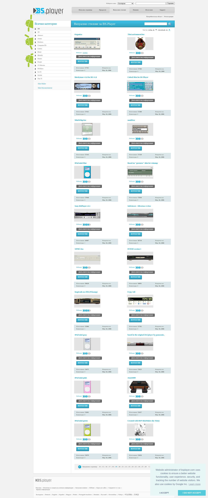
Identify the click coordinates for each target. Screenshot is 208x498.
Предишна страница (89, 466)
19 (116, 466)
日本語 (136, 494)
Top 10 (40, 78)
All (39, 28)
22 (126, 466)
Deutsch (47, 494)
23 (129, 466)
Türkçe (120, 494)
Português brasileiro (85, 494)
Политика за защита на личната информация (58, 488)
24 (132, 466)
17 (109, 466)
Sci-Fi (39, 72)
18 (113, 466)
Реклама (38, 488)
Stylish (40, 75)
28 (145, 466)
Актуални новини (81, 488)
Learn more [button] (194, 484)
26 (139, 466)
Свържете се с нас (114, 488)
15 (103, 466)
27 (142, 466)
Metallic (40, 55)
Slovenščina (112, 494)
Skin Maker (42, 84)
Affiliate (91, 488)
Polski (75, 494)
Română (96, 494)
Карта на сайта (101, 488)
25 (136, 466)
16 (106, 466)
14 (100, 466)
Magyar (68, 494)
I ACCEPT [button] (164, 493)
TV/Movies (41, 65)
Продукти (102, 10)
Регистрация (168, 16)
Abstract (40, 35)
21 (122, 466)
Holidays (40, 68)
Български (39, 494)
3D (38, 32)
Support (162, 10)
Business (40, 42)
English (54, 494)
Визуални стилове (119, 10)
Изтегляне (149, 10)
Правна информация (43, 489)
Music (40, 52)
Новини (136, 10)
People (40, 62)
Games (40, 48)
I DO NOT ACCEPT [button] (192, 493)
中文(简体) (128, 494)
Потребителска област (154, 16)
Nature (40, 58)
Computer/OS (42, 45)
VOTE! (85, 53)
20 (119, 466)
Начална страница (85, 10)
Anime (40, 38)
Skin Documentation (45, 88)
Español (61, 494)
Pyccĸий (104, 494)
